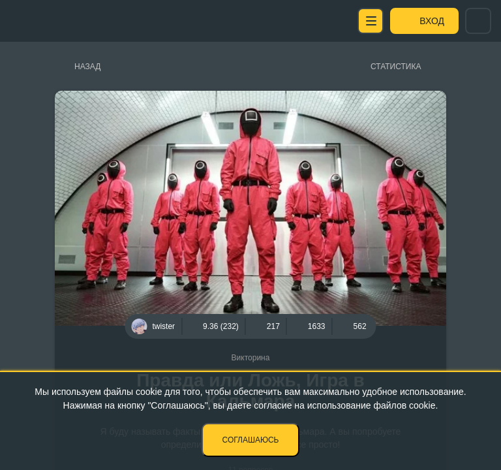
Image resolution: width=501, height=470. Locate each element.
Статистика (396, 66)
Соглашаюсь (250, 440)
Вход (431, 21)
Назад (87, 66)
